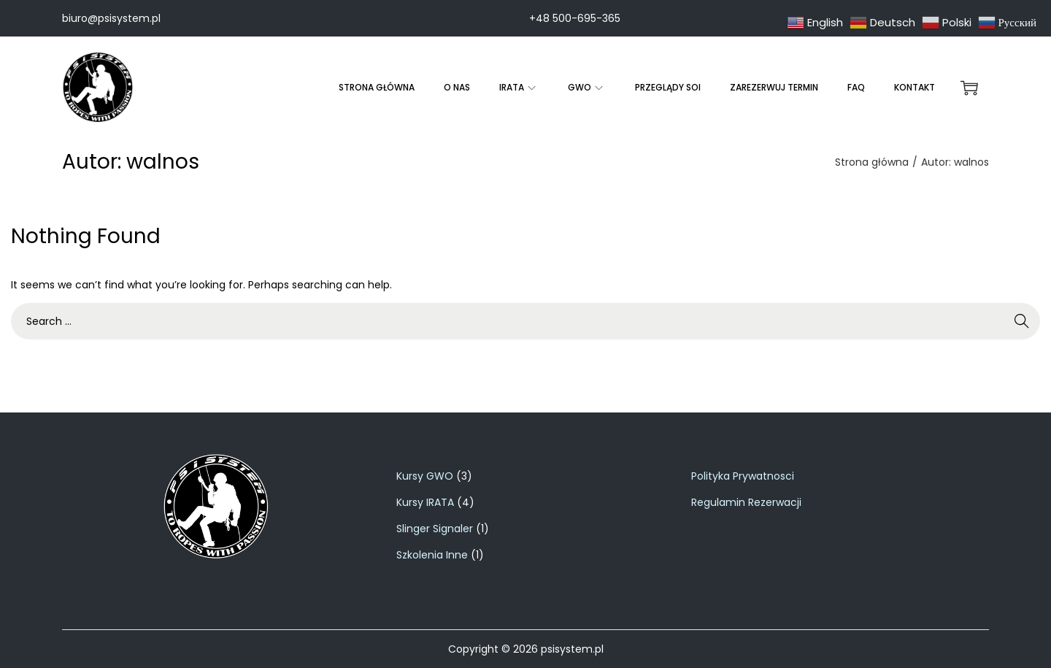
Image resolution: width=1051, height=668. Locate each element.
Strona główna (872, 162)
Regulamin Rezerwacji (746, 502)
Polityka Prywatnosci (742, 476)
